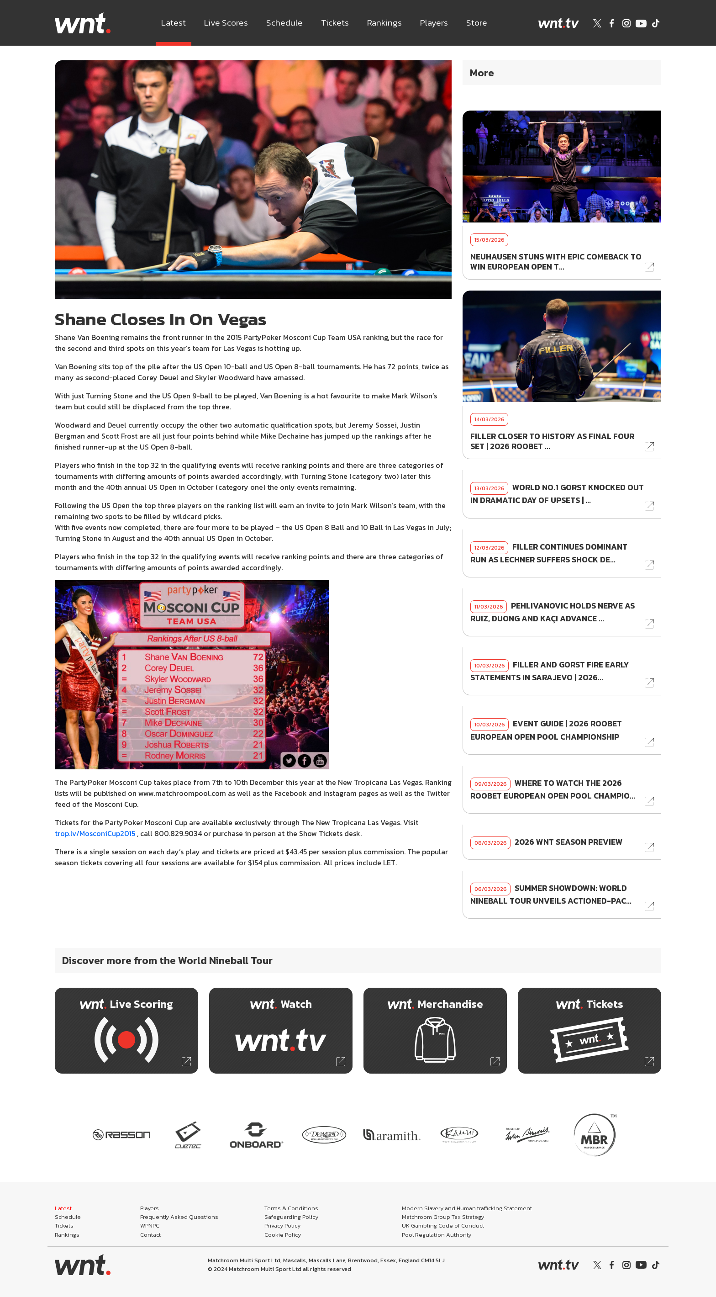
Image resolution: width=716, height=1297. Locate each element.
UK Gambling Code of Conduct (443, 1225)
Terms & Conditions (291, 1208)
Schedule (284, 22)
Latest (173, 22)
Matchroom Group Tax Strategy (443, 1216)
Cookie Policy (282, 1234)
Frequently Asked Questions (179, 1216)
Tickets (335, 22)
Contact (150, 1234)
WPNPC (149, 1225)
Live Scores (226, 22)
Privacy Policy (282, 1225)
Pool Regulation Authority (436, 1234)
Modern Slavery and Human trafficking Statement (467, 1208)
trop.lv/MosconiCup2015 (95, 833)
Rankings (384, 22)
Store (476, 22)
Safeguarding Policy (291, 1216)
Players (434, 22)
